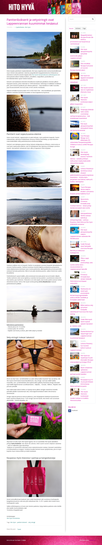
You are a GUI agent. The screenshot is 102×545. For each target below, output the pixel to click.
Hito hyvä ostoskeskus (13, 518)
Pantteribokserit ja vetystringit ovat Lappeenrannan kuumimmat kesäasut (32, 21)
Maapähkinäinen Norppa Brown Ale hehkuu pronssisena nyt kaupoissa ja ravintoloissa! (81, 39)
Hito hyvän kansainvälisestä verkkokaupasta (45, 75)
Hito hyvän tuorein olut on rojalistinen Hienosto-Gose (87, 90)
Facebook (75, 410)
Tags (84, 28)
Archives (78, 28)
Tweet (19, 529)
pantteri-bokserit (22, 522)
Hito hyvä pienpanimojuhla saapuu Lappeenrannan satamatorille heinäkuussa (81, 234)
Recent (71, 28)
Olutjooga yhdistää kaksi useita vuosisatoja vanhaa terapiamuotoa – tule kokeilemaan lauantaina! (81, 114)
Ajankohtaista (20, 27)
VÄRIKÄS (92, 540)
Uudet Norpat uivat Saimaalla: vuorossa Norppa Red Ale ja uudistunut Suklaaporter (81, 248)
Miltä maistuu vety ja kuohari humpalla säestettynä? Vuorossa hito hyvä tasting (81, 309)
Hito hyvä (27, 27)
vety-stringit (31, 522)
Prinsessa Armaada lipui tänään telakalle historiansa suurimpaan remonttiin (80, 279)
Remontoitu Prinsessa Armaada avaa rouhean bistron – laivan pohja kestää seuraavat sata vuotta (80, 203)
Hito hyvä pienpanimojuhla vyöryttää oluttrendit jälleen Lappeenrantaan (81, 53)
